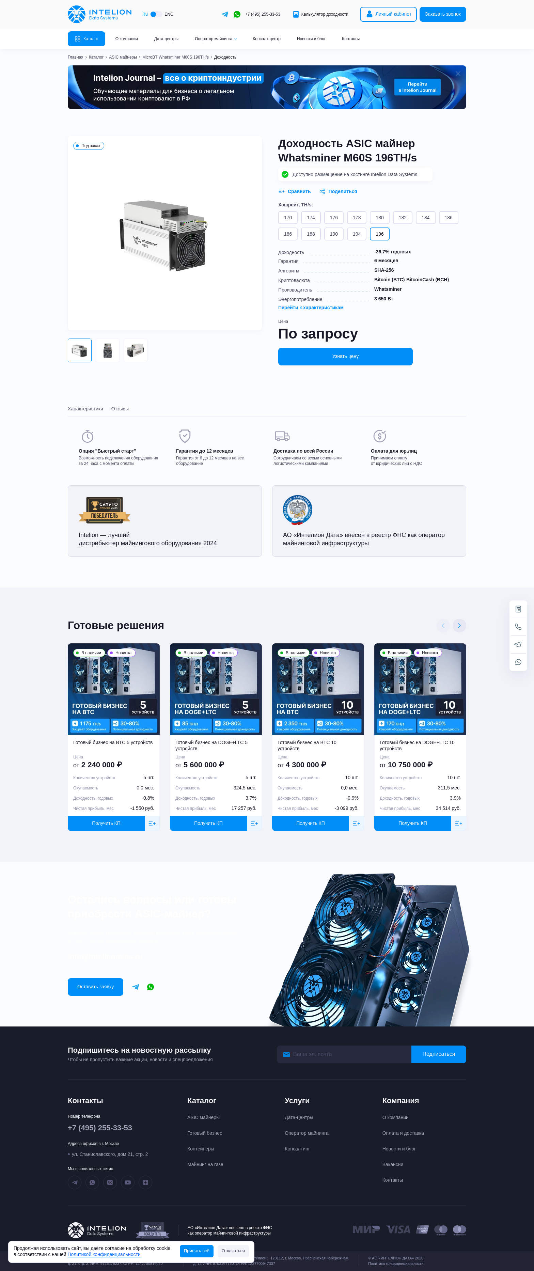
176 (334, 217)
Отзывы (120, 408)
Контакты (351, 38)
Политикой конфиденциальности (104, 1254)
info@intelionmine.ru (105, 957)
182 (403, 217)
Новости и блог (311, 38)
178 (357, 217)
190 (334, 234)
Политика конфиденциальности (395, 1263)
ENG (168, 14)
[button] (80, 350)
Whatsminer (388, 289)
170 (288, 217)
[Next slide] (459, 625)
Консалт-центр (267, 38)
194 (357, 234)
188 (311, 234)
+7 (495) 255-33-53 (262, 14)
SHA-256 (384, 270)
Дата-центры (166, 38)
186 (449, 217)
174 (311, 217)
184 (425, 217)
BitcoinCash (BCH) (427, 279)
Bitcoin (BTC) (389, 279)
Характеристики (85, 408)
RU (145, 14)
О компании (126, 38)
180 (379, 217)
